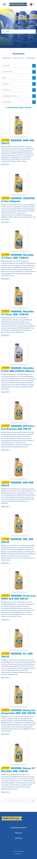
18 (33, 800)
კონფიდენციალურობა (18, 827)
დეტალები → (6, 164)
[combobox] (18, 66)
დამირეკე (18, 838)
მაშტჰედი (18, 833)
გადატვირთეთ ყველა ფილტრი (18, 107)
